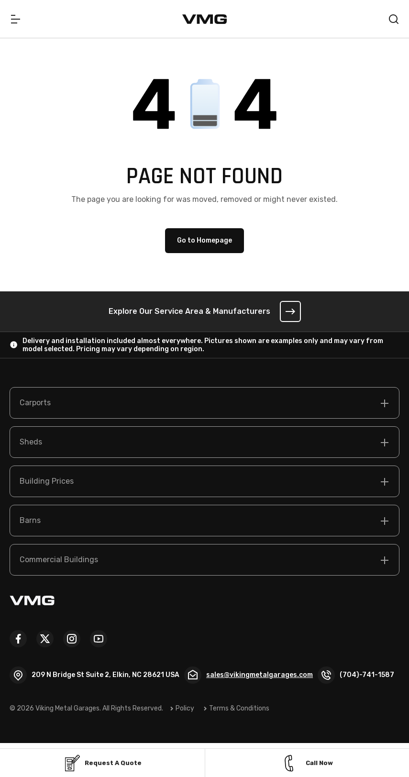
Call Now (307, 763)
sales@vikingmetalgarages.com (260, 675)
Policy (185, 708)
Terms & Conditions (240, 708)
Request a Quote (102, 763)
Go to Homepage (204, 241)
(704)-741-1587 (367, 675)
